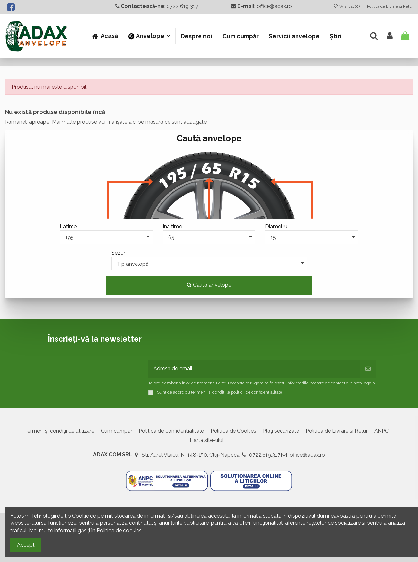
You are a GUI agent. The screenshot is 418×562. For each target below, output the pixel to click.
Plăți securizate (281, 431)
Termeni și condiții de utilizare (59, 431)
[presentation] (198, 343)
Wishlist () (347, 6)
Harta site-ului (206, 440)
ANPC (381, 431)
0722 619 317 (182, 6)
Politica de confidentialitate (171, 431)
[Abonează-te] (368, 369)
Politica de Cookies (233, 431)
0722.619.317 (264, 455)
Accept (26, 545)
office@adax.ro (307, 455)
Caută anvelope (209, 285)
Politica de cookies (119, 530)
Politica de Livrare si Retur (390, 6)
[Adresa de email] (254, 369)
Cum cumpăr (116, 431)
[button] (149, 36)
